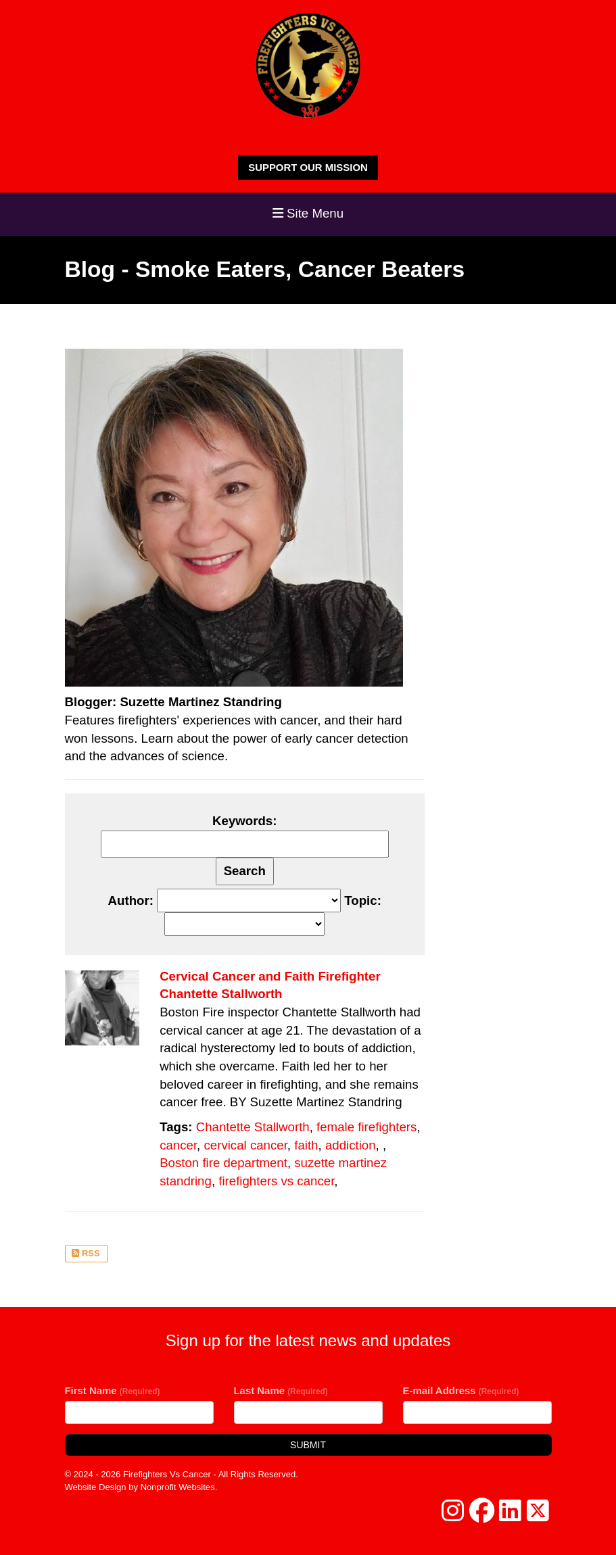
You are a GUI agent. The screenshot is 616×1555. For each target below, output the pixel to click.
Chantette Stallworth (253, 1127)
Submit (308, 1444)
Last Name (281, 1390)
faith (306, 1145)
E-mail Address (461, 1390)
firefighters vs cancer (276, 1181)
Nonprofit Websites (178, 1487)
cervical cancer (245, 1145)
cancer (178, 1145)
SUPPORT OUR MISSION (308, 167)
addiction (350, 1145)
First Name (112, 1390)
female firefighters (366, 1127)
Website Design (97, 1487)
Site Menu (308, 213)
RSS (85, 1253)
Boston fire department (223, 1163)
